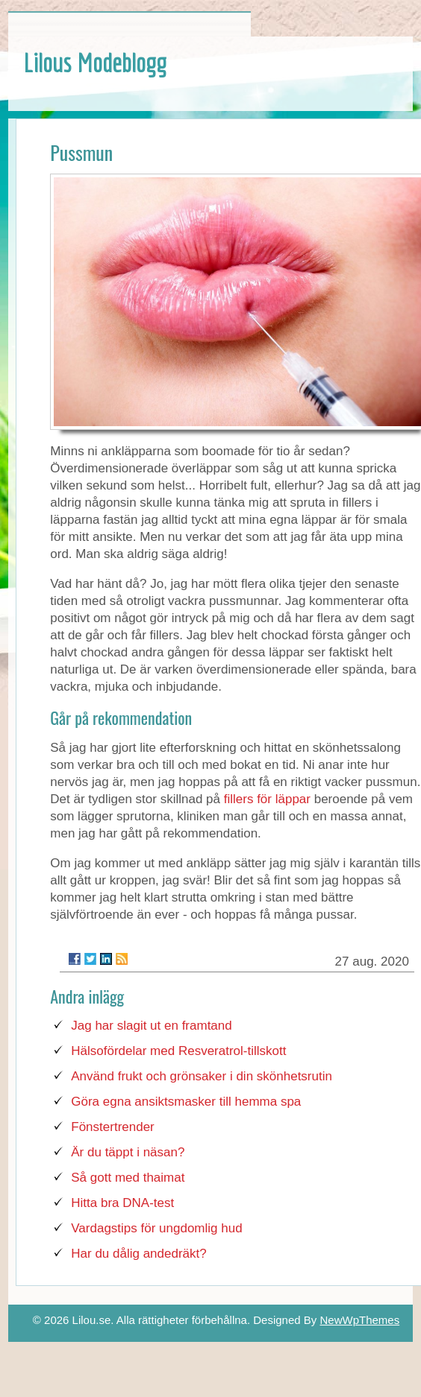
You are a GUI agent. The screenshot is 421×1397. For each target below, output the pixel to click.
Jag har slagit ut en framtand (151, 1026)
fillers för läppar (267, 799)
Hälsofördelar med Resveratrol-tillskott (178, 1051)
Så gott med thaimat (127, 1177)
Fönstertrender (113, 1127)
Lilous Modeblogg (94, 62)
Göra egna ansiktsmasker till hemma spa (186, 1102)
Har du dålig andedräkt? (138, 1253)
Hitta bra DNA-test (122, 1203)
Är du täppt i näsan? (127, 1152)
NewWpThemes (359, 1320)
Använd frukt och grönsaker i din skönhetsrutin (201, 1076)
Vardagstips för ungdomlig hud (156, 1228)
